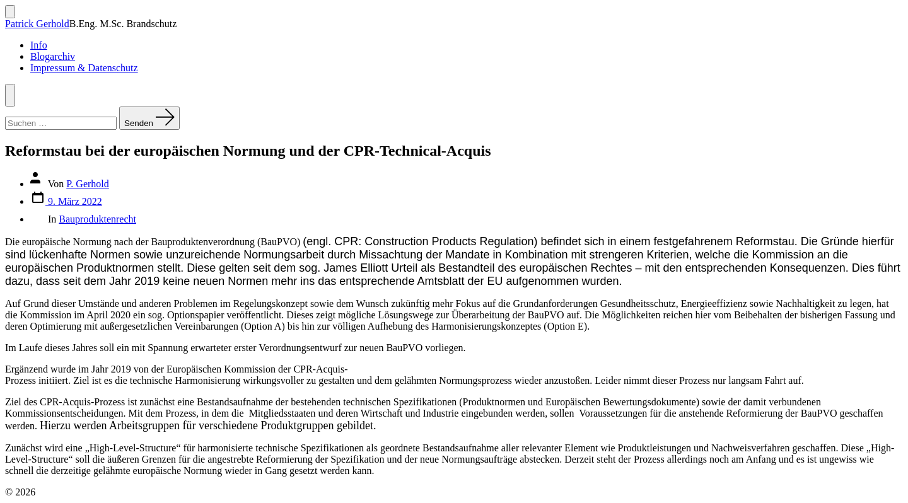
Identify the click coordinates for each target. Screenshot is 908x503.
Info (38, 45)
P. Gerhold (87, 183)
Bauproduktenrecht (97, 219)
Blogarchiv (52, 56)
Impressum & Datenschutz (84, 67)
